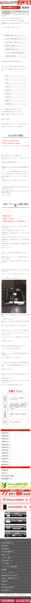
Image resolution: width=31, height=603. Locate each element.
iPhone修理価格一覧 (7, 551)
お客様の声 (5, 470)
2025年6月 (5, 461)
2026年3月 (5, 436)
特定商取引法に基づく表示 (9, 575)
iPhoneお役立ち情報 (8, 476)
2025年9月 (5, 453)
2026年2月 (5, 438)
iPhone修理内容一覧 (7, 543)
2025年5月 (5, 464)
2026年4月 (5, 433)
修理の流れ (4, 546)
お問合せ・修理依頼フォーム (9, 578)
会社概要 (4, 569)
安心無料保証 (5, 548)
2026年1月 (5, 441)
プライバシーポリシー (7, 572)
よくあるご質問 (5, 557)
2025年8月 (5, 456)
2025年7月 (5, 458)
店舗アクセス (5, 554)
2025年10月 (5, 450)
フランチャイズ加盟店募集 (9, 566)
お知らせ (4, 473)
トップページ (5, 540)
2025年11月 (5, 447)
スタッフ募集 (5, 563)
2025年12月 (5, 444)
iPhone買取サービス (7, 560)
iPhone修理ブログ (7, 478)
